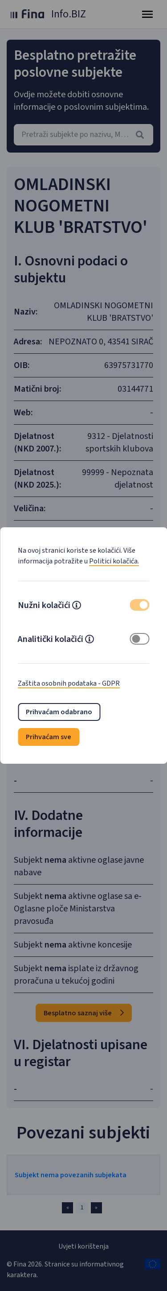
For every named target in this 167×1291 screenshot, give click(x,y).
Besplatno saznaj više (84, 1013)
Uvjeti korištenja (83, 1246)
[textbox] (83, 134)
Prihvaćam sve (48, 737)
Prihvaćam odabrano (59, 712)
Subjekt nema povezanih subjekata (70, 1175)
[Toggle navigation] (147, 14)
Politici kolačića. (114, 561)
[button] (76, 606)
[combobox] (83, 134)
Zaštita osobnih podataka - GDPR (69, 683)
